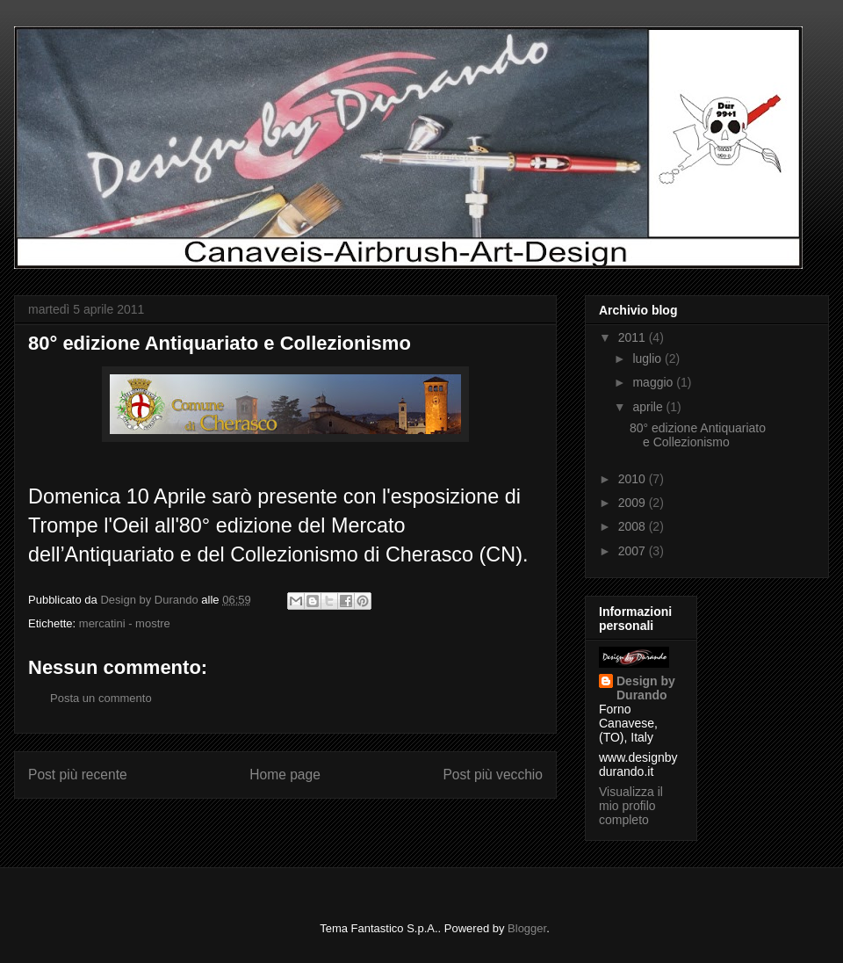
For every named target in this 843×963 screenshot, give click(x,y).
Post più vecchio (493, 774)
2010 (633, 479)
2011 (633, 337)
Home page (285, 774)
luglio (648, 358)
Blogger (527, 928)
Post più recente (77, 774)
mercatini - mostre (124, 623)
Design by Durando (645, 688)
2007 (633, 551)
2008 (633, 526)
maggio (654, 382)
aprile (649, 407)
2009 (633, 503)
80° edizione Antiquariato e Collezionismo (219, 343)
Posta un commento (101, 698)
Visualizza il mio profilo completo (631, 806)
